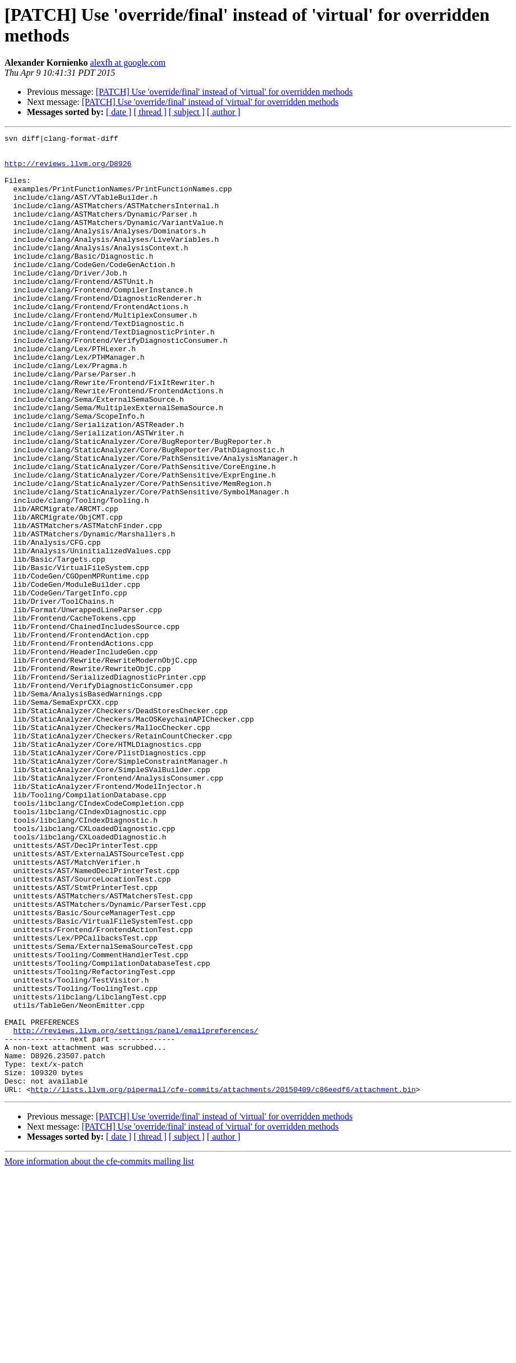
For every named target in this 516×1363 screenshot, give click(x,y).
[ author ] (224, 112)
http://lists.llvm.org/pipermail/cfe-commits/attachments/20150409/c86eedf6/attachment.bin (223, 1281)
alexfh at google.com (128, 62)
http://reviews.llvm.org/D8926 (67, 170)
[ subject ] (187, 112)
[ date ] (118, 112)
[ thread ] (150, 112)
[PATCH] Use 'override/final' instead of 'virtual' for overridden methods (224, 92)
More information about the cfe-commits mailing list (99, 1353)
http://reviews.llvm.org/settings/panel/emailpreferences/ (136, 1210)
